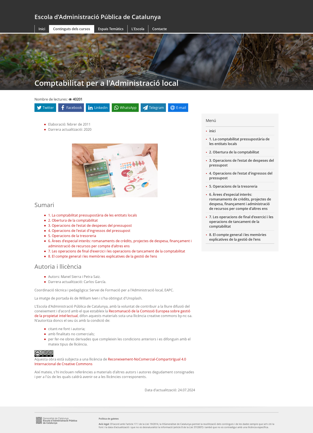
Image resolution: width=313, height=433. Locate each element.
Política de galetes (109, 418)
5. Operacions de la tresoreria (233, 186)
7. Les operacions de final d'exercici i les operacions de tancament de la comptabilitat (241, 222)
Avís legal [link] (104, 424)
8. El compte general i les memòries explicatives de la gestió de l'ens (237, 237)
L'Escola (137, 29)
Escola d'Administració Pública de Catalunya (97, 17)
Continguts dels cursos (71, 29)
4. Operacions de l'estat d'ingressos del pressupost (240, 175)
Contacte (159, 29)
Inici (42, 29)
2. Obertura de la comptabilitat (234, 152)
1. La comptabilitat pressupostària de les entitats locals (239, 141)
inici (212, 131)
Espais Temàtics (111, 29)
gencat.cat (93, 6)
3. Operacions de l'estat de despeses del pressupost (241, 163)
